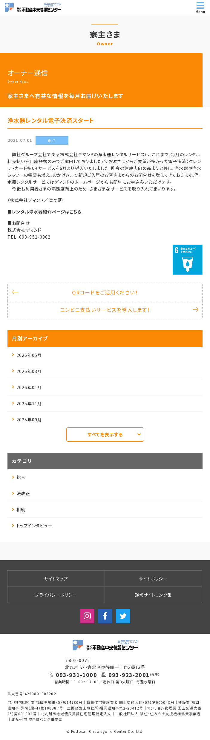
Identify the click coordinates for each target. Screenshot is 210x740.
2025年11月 (27, 403)
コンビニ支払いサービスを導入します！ (129, 309)
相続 (18, 509)
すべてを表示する (114, 434)
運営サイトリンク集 (153, 595)
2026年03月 (27, 371)
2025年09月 (27, 419)
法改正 (21, 493)
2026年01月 (27, 387)
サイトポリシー (153, 578)
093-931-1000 (76, 674)
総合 (18, 477)
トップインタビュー (32, 525)
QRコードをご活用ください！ (75, 292)
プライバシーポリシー (56, 595)
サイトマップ (56, 578)
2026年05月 (27, 355)
